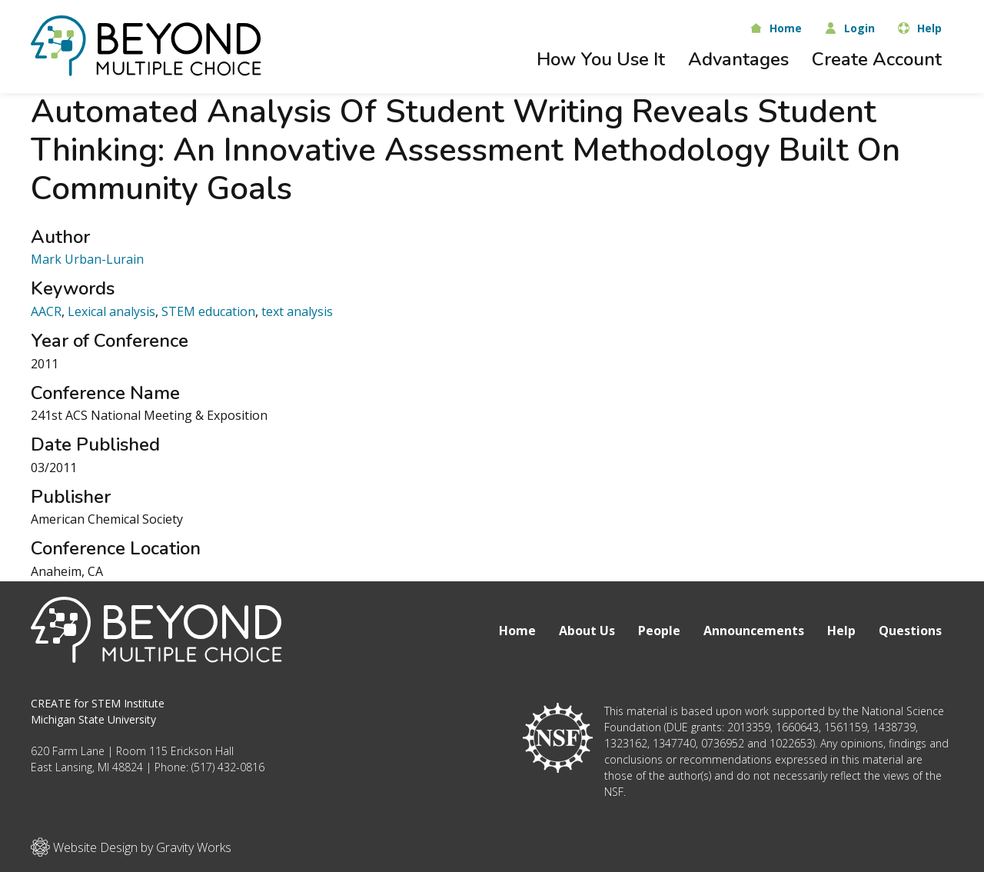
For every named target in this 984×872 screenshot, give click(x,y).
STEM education (208, 311)
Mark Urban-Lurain (87, 259)
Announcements (753, 630)
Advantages (738, 59)
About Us (587, 630)
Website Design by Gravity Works (131, 847)
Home (517, 630)
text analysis (297, 311)
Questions (910, 630)
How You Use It (601, 59)
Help (841, 630)
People (659, 630)
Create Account (877, 59)
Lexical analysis (111, 311)
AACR (46, 311)
